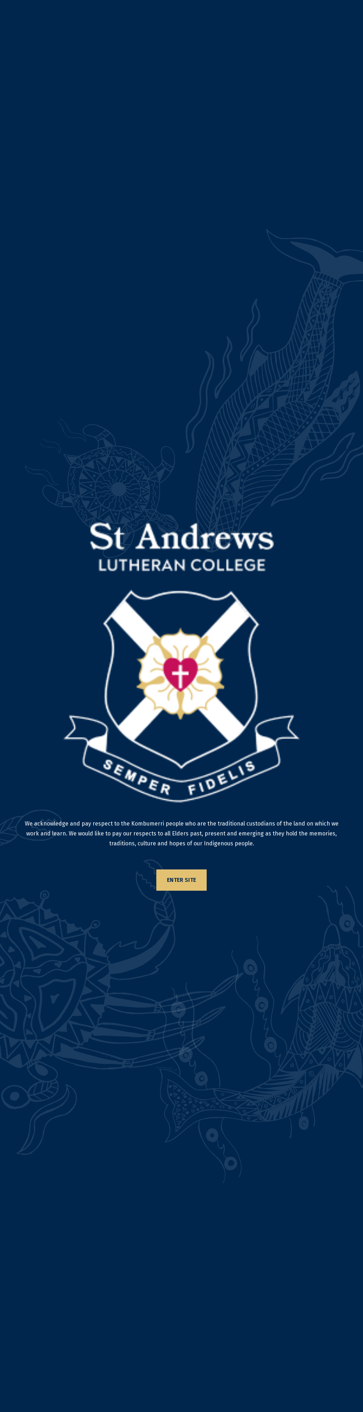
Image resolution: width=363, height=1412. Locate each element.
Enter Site (181, 880)
